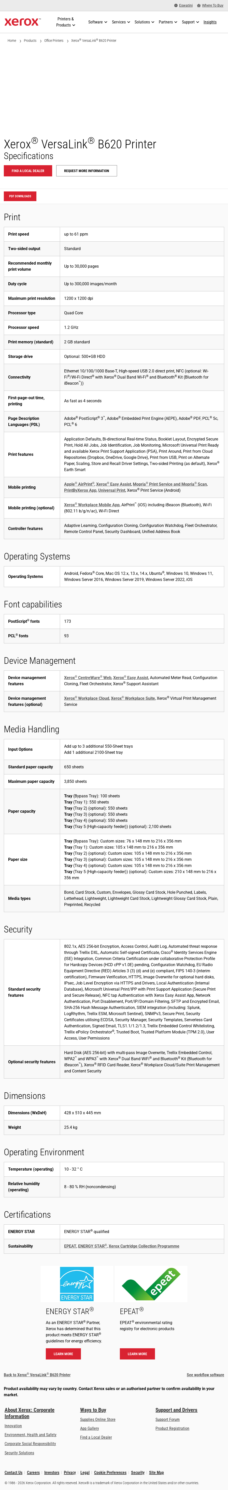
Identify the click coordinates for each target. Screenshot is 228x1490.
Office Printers (53, 40)
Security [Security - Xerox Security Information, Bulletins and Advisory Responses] (138, 1472)
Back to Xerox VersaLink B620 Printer (37, 1374)
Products (30, 40)
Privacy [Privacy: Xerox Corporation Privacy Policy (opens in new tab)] (70, 1472)
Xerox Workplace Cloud (86, 698)
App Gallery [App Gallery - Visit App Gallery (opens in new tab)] (89, 1428)
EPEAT (70, 1246)
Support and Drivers (176, 1410)
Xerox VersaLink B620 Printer (93, 40)
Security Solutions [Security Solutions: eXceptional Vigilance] (19, 1452)
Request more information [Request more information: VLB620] (86, 171)
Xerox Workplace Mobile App (92, 504)
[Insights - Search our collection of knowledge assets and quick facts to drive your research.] (210, 22)
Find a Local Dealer (96, 1437)
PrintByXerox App (80, 490)
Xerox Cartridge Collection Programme (144, 1246)
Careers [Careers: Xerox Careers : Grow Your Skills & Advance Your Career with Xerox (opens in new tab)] (33, 1472)
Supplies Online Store (98, 1419)
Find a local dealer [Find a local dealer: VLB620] (28, 171)
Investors (51, 1472)
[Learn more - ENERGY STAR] (77, 1315)
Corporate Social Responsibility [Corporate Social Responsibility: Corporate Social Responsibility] (30, 1443)
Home (12, 40)
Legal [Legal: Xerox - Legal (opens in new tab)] (85, 1472)
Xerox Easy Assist (113, 484)
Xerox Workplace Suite (133, 698)
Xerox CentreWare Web (87, 677)
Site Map (156, 1472)
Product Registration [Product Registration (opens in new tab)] (172, 1428)
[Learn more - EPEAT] (151, 1315)
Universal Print (111, 490)
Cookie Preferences (110, 1472)
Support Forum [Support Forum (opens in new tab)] (167, 1419)
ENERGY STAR (92, 1246)
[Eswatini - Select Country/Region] (183, 5)
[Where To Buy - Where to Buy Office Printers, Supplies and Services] (210, 5)
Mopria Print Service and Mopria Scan (170, 484)
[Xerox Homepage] (23, 22)
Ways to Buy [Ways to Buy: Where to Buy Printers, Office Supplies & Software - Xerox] (93, 1410)
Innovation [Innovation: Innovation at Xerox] (13, 1425)
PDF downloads (20, 196)
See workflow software (205, 1374)
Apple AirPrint (79, 484)
